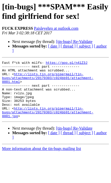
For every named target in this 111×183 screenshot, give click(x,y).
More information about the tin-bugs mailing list (41, 160)
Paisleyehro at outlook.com (56, 28)
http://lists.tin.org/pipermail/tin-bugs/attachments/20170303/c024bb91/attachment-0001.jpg (47, 123)
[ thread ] (68, 46)
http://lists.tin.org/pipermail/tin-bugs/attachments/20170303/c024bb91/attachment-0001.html (47, 81)
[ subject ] (85, 46)
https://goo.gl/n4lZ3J (67, 63)
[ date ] (54, 46)
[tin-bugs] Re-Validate (74, 41)
